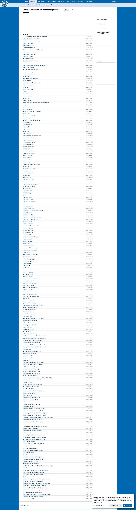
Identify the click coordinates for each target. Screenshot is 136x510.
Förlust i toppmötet (27, 311)
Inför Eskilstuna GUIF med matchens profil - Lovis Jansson (36, 490)
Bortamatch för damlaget (28, 322)
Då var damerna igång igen (29, 259)
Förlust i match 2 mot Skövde (29, 375)
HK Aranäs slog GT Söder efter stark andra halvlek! (34, 415)
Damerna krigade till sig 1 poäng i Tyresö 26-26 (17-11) (35, 413)
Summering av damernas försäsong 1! (31, 463)
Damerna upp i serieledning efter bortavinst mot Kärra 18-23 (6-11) (38, 417)
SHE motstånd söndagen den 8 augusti (32, 351)
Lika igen (25, 104)
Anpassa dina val (97, 505)
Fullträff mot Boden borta (28, 285)
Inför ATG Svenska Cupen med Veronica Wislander (34, 347)
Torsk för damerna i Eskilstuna (29, 294)
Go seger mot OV (27, 234)
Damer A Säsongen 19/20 (28, 498)
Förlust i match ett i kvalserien (29, 52)
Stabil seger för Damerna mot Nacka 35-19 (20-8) (34, 439)
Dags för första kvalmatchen (29, 54)
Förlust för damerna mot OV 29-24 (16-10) (32, 384)
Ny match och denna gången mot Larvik (32, 135)
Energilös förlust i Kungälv (29, 153)
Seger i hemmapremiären (28, 245)
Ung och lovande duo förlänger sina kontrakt (33, 305)
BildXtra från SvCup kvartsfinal (29, 168)
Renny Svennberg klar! (28, 355)
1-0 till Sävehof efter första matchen (31, 226)
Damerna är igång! (27, 349)
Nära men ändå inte (27, 263)
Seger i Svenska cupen (28, 190)
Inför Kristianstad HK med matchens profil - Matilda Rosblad (36, 483)
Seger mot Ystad (26, 204)
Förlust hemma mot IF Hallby (29, 115)
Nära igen (25, 91)
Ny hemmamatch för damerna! (29, 303)
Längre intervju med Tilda (28, 85)
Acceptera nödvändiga (115, 505)
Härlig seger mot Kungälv (28, 179)
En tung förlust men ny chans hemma (31, 71)
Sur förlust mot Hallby (28, 274)
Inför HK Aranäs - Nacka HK (29, 441)
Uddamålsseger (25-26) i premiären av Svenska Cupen (35, 344)
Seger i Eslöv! (26, 298)
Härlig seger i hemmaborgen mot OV (31, 296)
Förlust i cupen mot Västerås (29, 186)
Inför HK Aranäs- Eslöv (28, 432)
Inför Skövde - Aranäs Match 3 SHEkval (31, 373)
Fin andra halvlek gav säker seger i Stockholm (33, 210)
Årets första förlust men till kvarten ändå (32, 237)
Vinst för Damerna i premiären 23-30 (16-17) (32, 457)
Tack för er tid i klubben (28, 43)
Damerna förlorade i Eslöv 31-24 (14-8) (31, 404)
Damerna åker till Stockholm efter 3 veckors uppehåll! (35, 426)
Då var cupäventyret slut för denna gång (32, 217)
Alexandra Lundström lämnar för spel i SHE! (32, 364)
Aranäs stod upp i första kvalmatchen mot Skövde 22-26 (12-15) (37, 377)
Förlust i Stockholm (27, 157)
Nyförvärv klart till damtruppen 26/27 (31, 38)
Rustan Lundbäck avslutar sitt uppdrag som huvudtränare (36, 102)
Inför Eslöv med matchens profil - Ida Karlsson (33, 472)
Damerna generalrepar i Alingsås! (30, 461)
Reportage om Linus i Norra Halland (31, 78)
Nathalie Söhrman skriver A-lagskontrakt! (32, 366)
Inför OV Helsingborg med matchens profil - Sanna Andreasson (37, 494)
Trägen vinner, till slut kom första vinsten (32, 82)
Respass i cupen (26, 131)
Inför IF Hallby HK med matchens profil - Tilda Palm (34, 485)
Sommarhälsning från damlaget (30, 353)
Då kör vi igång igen (27, 100)
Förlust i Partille (26, 118)
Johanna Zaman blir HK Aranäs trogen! (31, 369)
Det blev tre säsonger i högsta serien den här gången (35, 36)
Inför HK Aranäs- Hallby (28, 402)
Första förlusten (26, 175)
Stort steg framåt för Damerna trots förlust (32, 446)
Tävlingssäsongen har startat (29, 142)
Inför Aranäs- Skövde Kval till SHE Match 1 (32, 380)
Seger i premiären (27, 181)
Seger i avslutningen (27, 192)
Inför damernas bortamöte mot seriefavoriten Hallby (34, 437)
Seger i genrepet (26, 129)
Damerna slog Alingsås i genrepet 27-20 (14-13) (33, 459)
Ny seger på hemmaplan (28, 144)
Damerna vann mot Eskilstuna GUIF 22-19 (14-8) (33, 391)
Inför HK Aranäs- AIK (27, 395)
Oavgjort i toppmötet (27, 212)
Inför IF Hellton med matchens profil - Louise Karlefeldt (35, 470)
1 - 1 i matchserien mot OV (29, 47)
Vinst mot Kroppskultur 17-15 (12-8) (31, 386)
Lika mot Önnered (27, 93)
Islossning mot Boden (28, 241)
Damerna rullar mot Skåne (28, 406)
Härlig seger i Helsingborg (29, 201)
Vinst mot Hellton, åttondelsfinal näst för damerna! (34, 338)
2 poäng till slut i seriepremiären (30, 250)
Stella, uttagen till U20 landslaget (30, 69)
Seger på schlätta (27, 177)
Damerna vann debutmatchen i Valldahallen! (33, 430)
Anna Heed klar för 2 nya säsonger (30, 428)
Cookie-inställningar (24, 505)
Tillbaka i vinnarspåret (28, 173)
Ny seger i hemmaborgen (28, 208)
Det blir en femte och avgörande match (31, 41)
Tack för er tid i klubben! (28, 67)
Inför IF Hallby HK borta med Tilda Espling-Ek (33, 481)
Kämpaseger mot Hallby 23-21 (29, 325)
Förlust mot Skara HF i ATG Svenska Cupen (32, 340)
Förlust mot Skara (27, 122)
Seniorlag (33, 1)
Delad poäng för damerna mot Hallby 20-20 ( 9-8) (34, 435)
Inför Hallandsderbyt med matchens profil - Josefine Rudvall (36, 479)
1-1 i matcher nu (26, 265)
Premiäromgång (26, 126)
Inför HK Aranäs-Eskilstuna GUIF (30, 448)
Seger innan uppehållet (28, 215)
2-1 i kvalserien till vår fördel (29, 45)
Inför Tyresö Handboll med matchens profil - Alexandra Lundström (38, 465)
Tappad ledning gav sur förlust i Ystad (31, 164)
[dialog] (113, 501)
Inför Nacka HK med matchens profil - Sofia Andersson (35, 487)
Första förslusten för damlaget (30, 320)
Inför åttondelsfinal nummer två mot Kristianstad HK (34, 336)
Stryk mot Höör (26, 170)
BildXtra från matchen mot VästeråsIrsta (32, 111)
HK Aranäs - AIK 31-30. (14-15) (29, 393)
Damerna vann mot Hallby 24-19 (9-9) (31, 399)
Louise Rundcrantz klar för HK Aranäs (31, 371)
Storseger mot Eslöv (27, 292)
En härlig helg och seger (28, 146)
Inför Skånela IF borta (27, 468)
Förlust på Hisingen (27, 221)
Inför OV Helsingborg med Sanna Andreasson (33, 474)
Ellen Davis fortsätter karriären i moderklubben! (33, 362)
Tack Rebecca (26, 63)
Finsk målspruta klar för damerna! (30, 454)
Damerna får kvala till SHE (28, 382)
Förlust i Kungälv (26, 76)
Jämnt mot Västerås (27, 109)
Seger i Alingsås (26, 148)
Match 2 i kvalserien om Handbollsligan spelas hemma (35, 49)
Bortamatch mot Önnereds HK (29, 74)
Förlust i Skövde (26, 113)
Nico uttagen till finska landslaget (30, 248)
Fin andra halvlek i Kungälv (29, 137)
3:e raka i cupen (26, 252)
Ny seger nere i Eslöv (27, 239)
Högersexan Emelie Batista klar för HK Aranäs (33, 496)
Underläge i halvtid (27, 133)
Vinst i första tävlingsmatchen (29, 256)
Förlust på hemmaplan (28, 89)
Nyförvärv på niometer (28, 56)
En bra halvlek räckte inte (28, 96)
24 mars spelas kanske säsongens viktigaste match (34, 65)
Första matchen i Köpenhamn (29, 151)
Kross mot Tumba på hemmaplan (30, 287)
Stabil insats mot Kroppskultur (30, 283)
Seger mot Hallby (27, 159)
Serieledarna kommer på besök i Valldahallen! (33, 421)
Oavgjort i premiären (27, 124)
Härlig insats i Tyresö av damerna (30, 219)
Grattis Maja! (25, 360)
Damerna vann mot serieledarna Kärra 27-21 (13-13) (34, 419)
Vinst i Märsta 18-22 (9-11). (29, 388)
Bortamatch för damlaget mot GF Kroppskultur (33, 318)
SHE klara (25, 195)
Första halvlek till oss (27, 243)
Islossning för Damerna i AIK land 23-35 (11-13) (33, 443)
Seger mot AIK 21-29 (27, 327)
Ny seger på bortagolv (28, 232)
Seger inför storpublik (28, 155)
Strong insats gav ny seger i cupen (30, 254)
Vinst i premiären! (27, 331)
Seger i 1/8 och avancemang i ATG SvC (31, 184)
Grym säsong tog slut (28, 261)
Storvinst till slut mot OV (28, 281)
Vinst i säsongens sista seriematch (31, 60)
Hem (26, 1)
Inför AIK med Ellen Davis (28, 329)
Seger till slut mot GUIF (28, 276)
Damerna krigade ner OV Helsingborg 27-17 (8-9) (34, 408)
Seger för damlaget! (27, 316)
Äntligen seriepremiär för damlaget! (31, 333)
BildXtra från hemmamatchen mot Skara (32, 120)
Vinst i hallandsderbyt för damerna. (31, 476)
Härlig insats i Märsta (27, 289)
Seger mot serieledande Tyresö (30, 278)
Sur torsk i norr (26, 98)
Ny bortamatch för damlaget (29, 300)
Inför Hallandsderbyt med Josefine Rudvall (32, 492)
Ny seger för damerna (28, 223)
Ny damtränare (26, 87)
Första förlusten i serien (28, 230)
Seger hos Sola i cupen (28, 140)
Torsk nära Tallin (26, 107)
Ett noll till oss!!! (26, 267)
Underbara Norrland (27, 197)
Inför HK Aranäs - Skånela (28, 452)
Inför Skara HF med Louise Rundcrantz (31, 342)
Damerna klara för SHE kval (29, 270)
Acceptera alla (127, 505)
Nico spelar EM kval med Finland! (30, 358)
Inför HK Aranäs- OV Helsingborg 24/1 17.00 (33, 410)
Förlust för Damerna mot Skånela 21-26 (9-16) (33, 450)
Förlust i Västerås (27, 80)
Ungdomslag (41, 1)
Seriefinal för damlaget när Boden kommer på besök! (35, 314)
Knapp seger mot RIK (27, 188)
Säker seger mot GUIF (28, 206)
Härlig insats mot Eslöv (28, 199)
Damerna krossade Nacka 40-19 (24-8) (31, 397)
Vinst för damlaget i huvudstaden (30, 307)
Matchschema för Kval (28, 58)
